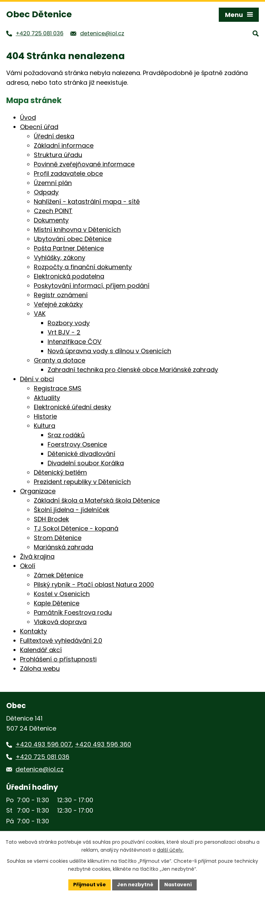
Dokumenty (51, 220)
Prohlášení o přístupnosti (58, 659)
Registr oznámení (61, 295)
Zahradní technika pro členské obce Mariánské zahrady (133, 369)
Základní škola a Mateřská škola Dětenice (97, 500)
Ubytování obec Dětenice (72, 239)
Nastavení (178, 884)
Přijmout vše (89, 884)
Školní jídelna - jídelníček (71, 509)
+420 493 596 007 (44, 744)
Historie (45, 416)
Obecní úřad (39, 126)
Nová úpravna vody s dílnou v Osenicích (109, 351)
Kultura (44, 425)
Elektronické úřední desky (72, 407)
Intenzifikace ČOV (74, 341)
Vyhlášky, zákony (59, 257)
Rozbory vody (69, 323)
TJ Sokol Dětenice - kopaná (76, 528)
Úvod (28, 117)
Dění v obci (37, 379)
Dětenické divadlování (81, 453)
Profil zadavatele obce (68, 173)
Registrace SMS (57, 388)
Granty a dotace (59, 360)
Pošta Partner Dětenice (69, 248)
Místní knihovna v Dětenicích (77, 229)
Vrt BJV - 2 (64, 332)
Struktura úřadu (58, 154)
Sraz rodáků (66, 435)
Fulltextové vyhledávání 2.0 (61, 640)
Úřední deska (54, 136)
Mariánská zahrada (63, 547)
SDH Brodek (51, 519)
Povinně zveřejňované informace (84, 164)
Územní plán (53, 183)
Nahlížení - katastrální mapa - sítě (87, 201)
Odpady (46, 192)
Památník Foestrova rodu (73, 612)
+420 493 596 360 (103, 744)
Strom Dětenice (57, 537)
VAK (40, 313)
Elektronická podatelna (69, 276)
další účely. (170, 849)
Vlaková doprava (60, 621)
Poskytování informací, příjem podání (91, 285)
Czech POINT (53, 211)
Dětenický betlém (60, 472)
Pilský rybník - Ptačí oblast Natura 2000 (94, 584)
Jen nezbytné (135, 884)
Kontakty (33, 631)
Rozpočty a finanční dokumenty (83, 267)
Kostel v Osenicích (62, 593)
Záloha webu (40, 668)
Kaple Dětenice (56, 603)
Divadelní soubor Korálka (86, 463)
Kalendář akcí (41, 650)
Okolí (27, 565)
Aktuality (47, 397)
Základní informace (64, 145)
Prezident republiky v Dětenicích (82, 481)
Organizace (38, 491)
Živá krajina (37, 556)
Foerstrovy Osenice (77, 444)
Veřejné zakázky (58, 304)
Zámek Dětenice (58, 575)
